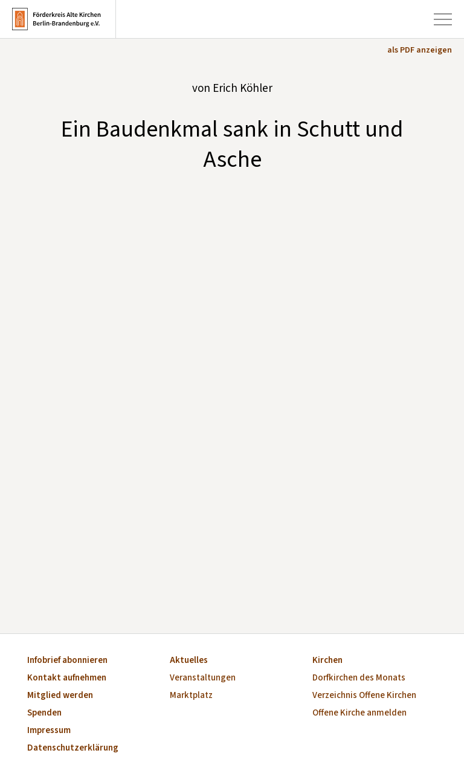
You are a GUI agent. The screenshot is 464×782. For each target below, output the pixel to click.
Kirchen (327, 661)
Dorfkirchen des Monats (358, 678)
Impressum (49, 731)
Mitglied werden (60, 696)
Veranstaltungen (203, 678)
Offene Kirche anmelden (359, 713)
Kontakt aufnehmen (66, 678)
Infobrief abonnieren (67, 661)
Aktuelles (189, 661)
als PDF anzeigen (419, 50)
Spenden (44, 713)
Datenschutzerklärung (72, 748)
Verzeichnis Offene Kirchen (364, 696)
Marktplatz (191, 696)
